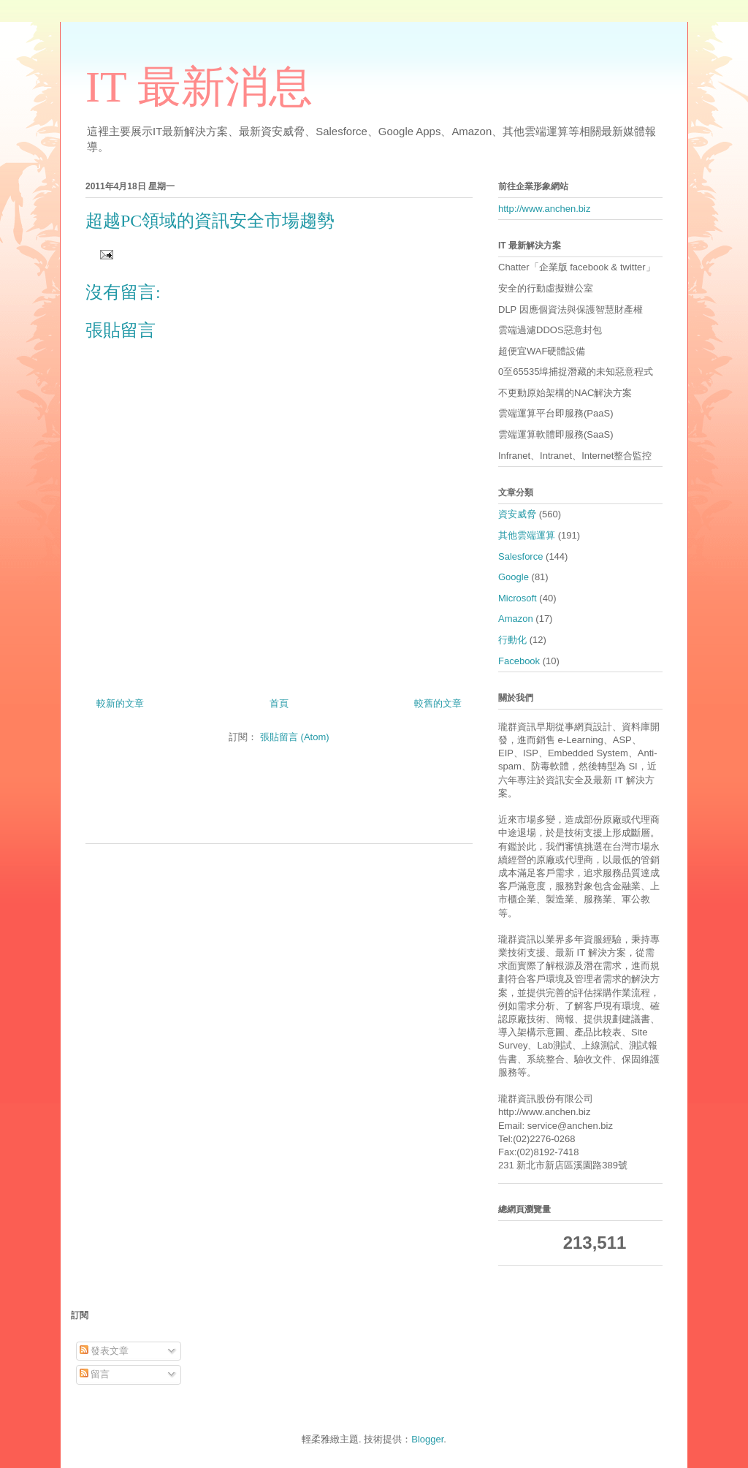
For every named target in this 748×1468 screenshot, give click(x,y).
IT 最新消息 (199, 87)
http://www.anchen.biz (544, 208)
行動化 (512, 639)
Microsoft (517, 598)
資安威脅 (517, 514)
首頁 (279, 703)
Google (513, 576)
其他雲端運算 (526, 535)
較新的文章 (120, 703)
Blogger (427, 1439)
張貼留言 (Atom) (294, 736)
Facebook (519, 660)
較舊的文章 (438, 703)
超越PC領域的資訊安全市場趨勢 (210, 220)
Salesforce (520, 556)
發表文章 (104, 1350)
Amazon (515, 618)
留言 (95, 1374)
